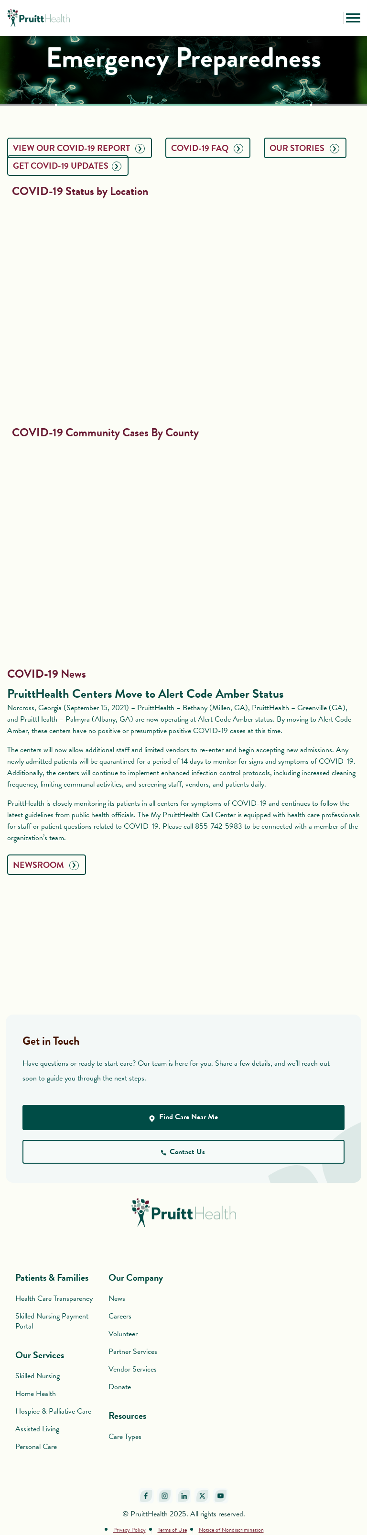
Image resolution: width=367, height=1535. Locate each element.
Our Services (39, 1355)
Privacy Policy (129, 1529)
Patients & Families (51, 1277)
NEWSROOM (46, 864)
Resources (127, 1415)
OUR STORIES (304, 147)
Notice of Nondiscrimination (231, 1529)
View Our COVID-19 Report (79, 147)
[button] (333, 18)
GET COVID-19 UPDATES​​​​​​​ (67, 165)
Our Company (135, 1277)
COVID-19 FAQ (207, 147)
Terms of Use (172, 1529)
